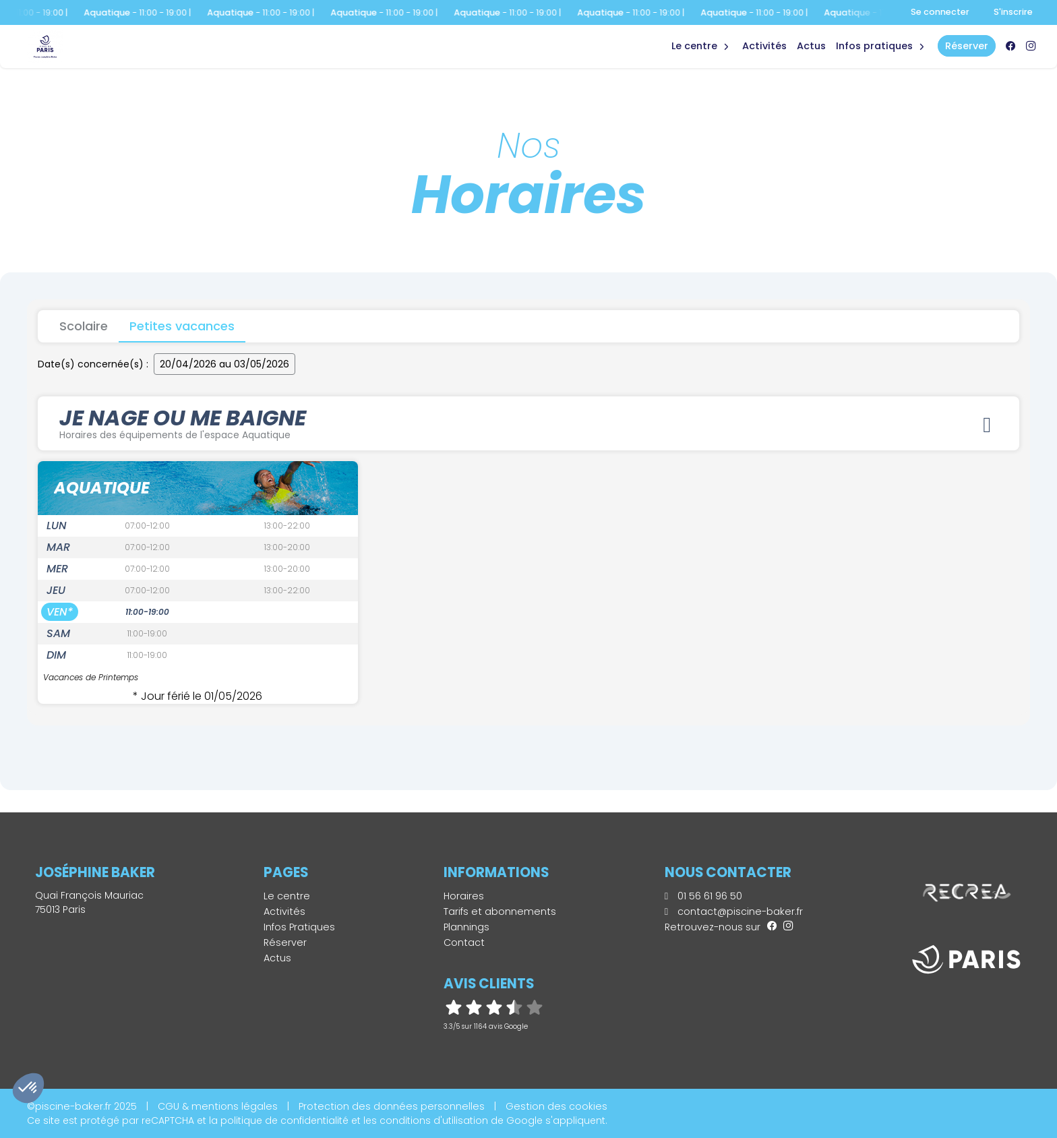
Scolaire (83, 326)
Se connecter (940, 12)
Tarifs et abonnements (500, 911)
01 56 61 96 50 (703, 896)
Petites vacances (182, 326)
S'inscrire (1013, 12)
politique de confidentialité (284, 1120)
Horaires (464, 896)
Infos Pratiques (874, 46)
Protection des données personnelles (392, 1106)
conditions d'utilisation (434, 1120)
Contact (464, 942)
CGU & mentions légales (218, 1106)
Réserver (285, 942)
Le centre (287, 896)
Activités (764, 46)
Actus (811, 46)
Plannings (466, 927)
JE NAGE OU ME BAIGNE (528, 422)
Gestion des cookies (556, 1106)
